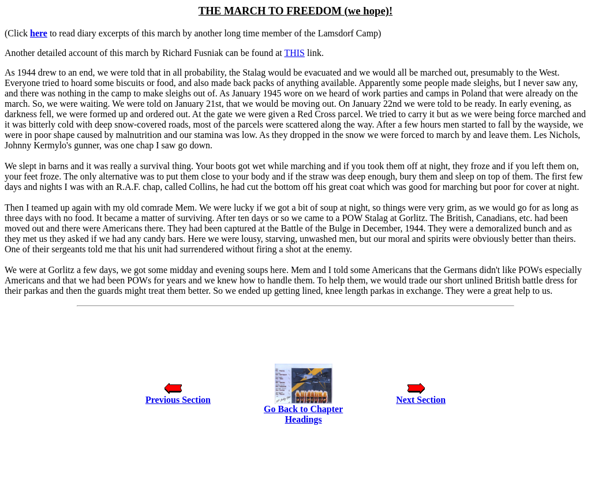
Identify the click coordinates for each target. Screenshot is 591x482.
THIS (294, 53)
